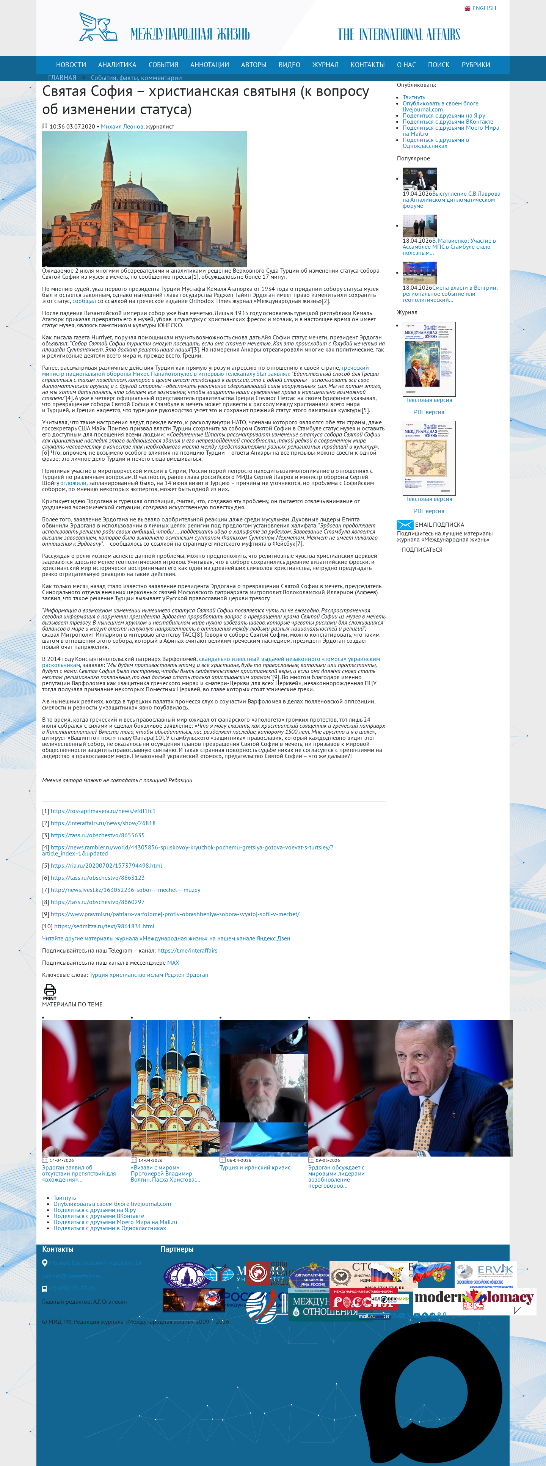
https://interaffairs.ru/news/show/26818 (103, 823)
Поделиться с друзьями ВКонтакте (448, 121)
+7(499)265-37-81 (72, 1288)
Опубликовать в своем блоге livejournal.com (441, 106)
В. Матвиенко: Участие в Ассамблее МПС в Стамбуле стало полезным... (449, 246)
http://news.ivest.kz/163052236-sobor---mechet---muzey (125, 889)
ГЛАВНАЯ (62, 77)
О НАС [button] (406, 64)
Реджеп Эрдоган (187, 974)
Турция (98, 974)
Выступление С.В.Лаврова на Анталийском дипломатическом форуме (451, 199)
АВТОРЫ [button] (254, 64)
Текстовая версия (429, 399)
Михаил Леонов (122, 126)
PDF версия (429, 412)
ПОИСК (439, 64)
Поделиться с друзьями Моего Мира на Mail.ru (451, 130)
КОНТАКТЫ (368, 64)
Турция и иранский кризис (255, 1167)
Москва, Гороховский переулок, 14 (95, 1262)
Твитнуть (414, 97)
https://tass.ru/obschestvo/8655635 (98, 835)
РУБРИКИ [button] (476, 64)
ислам (155, 974)
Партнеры (176, 1249)
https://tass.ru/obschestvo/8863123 (98, 877)
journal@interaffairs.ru (71, 1276)
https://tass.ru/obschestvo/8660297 (98, 902)
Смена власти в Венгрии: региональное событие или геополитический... (450, 293)
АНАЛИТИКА (117, 64)
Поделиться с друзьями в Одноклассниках (436, 142)
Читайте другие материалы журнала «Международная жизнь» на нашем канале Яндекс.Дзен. (167, 938)
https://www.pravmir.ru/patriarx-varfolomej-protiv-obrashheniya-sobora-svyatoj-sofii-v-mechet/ (175, 914)
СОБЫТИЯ (163, 64)
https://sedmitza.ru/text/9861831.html (104, 926)
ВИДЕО (289, 64)
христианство (128, 974)
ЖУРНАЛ (325, 64)
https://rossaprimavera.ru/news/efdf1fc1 (103, 811)
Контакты (57, 1249)
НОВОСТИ (71, 64)
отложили (73, 483)
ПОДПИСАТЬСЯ (422, 549)
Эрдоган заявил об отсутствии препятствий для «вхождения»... (79, 1173)
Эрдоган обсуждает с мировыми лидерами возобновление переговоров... (336, 1176)
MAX (173, 962)
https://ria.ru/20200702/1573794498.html (106, 865)
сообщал (84, 301)
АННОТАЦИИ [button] (209, 64)
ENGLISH (480, 8)
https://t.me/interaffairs (187, 950)
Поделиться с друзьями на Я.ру (444, 115)
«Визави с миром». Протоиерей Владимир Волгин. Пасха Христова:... (165, 1173)
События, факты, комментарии (136, 77)
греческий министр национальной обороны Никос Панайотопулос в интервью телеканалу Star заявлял (205, 370)
